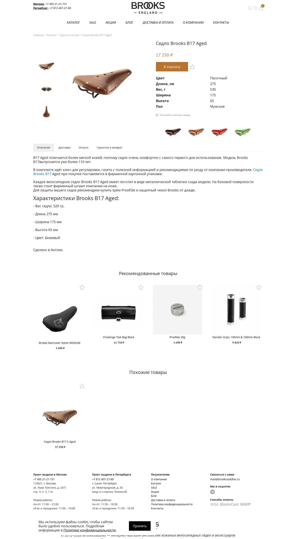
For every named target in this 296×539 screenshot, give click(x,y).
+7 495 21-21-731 (56, 4)
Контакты (221, 22)
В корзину (172, 66)
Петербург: (40, 8)
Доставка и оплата (158, 22)
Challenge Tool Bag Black (118, 337)
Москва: (38, 4)
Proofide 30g (177, 337)
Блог (129, 22)
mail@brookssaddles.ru (225, 479)
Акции (111, 22)
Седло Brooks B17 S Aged (60, 441)
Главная (38, 35)
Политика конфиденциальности (172, 504)
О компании (193, 22)
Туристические (69, 35)
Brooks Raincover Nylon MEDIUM (59, 343)
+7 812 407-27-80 (60, 8)
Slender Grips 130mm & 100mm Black (236, 337)
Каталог (73, 22)
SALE (92, 22)
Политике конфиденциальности (89, 530)
